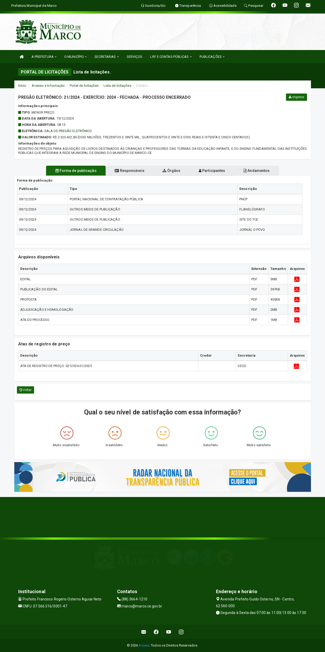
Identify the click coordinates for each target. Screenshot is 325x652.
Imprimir (296, 97)
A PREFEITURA (43, 57)
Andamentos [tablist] (264, 171)
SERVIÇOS (135, 57)
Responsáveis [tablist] (126, 171)
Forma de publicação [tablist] (69, 171)
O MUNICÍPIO (75, 57)
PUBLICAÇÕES (212, 57)
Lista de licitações (117, 86)
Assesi (144, 645)
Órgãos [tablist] (171, 171)
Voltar (26, 390)
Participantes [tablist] (215, 171)
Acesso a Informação (48, 86)
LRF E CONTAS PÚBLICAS (171, 57)
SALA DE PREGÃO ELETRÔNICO (68, 131)
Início (22, 86)
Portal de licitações (84, 86)
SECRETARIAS (106, 57)
